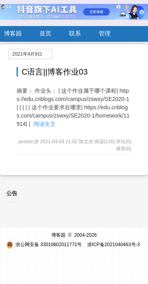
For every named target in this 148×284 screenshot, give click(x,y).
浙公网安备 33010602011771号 (44, 244)
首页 (45, 33)
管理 (105, 33)
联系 (75, 33)
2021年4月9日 (27, 54)
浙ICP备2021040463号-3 (113, 244)
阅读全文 (45, 124)
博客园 (13, 33)
